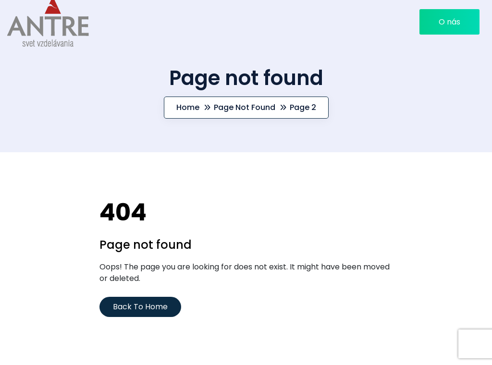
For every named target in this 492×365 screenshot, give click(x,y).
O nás (449, 21)
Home (187, 107)
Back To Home (140, 306)
